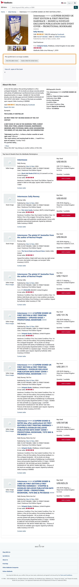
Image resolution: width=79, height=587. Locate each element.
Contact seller (21, 190)
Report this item (9, 107)
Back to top (39, 549)
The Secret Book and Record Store (33, 253)
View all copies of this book (14, 69)
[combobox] (42, 7)
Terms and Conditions (66, 577)
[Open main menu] (4, 7)
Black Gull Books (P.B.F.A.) (31, 175)
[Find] (76, 7)
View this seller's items (12, 60)
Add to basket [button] (66, 181)
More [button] (7, 148)
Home (3, 12)
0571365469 (43, 37)
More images (10, 286)
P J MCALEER (26, 292)
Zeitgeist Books (27, 335)
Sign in (70, 3)
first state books (27, 212)
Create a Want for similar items (29, 60)
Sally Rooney (12, 12)
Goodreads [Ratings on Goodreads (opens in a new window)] (60, 34)
